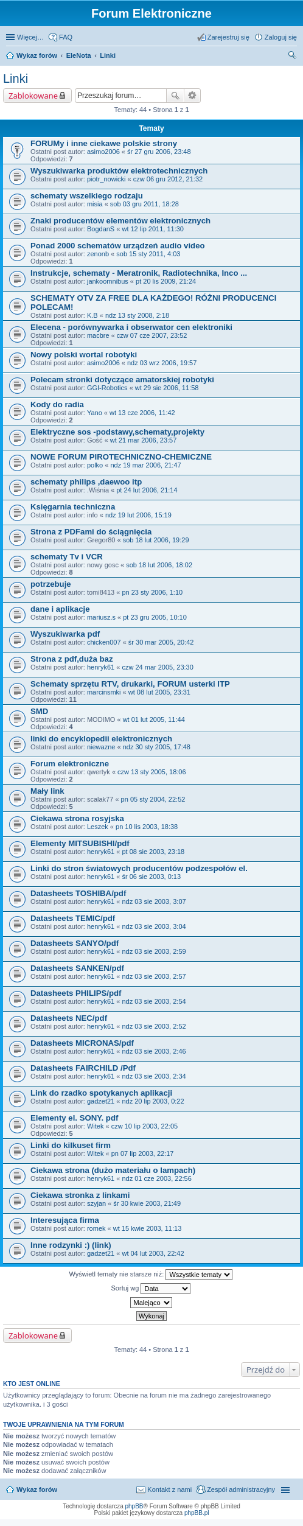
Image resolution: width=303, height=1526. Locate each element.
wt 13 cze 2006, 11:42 (142, 412)
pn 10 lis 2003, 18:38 (147, 826)
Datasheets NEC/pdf (68, 1018)
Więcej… (30, 37)
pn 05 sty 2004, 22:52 (153, 799)
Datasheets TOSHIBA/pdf (78, 893)
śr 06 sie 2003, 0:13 (151, 876)
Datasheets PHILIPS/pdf (76, 993)
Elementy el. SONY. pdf (74, 1117)
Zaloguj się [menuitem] (281, 37)
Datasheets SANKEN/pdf (77, 968)
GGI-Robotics (107, 387)
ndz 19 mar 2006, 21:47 (145, 465)
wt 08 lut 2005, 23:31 (159, 692)
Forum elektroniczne (69, 763)
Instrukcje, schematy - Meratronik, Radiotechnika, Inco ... (138, 273)
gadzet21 (100, 1101)
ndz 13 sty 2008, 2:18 (137, 315)
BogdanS (100, 229)
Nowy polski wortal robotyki (83, 354)
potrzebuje (50, 584)
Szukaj (175, 95)
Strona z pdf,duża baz (71, 658)
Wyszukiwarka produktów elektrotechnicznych (118, 170)
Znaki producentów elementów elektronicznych (120, 220)
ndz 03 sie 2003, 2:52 (154, 1026)
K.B (92, 315)
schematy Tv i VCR (66, 556)
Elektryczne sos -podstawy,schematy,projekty (117, 431)
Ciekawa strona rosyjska (77, 818)
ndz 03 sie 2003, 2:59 (154, 951)
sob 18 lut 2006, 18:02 (159, 565)
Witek (95, 1126)
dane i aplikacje (60, 609)
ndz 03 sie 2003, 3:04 (154, 926)
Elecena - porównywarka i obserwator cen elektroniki (131, 327)
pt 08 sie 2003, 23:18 (153, 851)
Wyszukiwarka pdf (65, 634)
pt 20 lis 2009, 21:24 (166, 281)
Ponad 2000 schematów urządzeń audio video (117, 245)
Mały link (47, 791)
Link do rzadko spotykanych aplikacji (101, 1092)
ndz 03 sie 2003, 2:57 (154, 976)
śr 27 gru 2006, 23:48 (159, 151)
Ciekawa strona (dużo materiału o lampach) (112, 1170)
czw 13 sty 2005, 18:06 (151, 771)
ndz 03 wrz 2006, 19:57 (162, 362)
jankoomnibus (107, 281)
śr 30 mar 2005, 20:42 (161, 642)
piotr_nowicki (106, 179)
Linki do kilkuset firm (70, 1145)
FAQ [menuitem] (65, 37)
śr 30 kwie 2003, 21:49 (147, 1203)
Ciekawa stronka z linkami (80, 1195)
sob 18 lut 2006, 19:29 (156, 540)
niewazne (101, 747)
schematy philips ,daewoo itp (86, 481)
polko (95, 465)
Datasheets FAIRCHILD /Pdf (83, 1068)
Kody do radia (57, 404)
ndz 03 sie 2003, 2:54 (154, 1001)
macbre (98, 335)
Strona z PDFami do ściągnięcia (91, 531)
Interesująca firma (64, 1220)
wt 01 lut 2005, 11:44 (154, 719)
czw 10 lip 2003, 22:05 (144, 1126)
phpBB (134, 1506)
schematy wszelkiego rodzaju (86, 195)
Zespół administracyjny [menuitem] (241, 1489)
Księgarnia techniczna (72, 506)
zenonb (98, 253)
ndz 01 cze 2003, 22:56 (156, 1178)
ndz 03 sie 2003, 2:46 (154, 1051)
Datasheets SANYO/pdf (74, 943)
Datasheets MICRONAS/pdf (82, 1043)
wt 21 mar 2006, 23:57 (143, 440)
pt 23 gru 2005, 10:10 (155, 617)
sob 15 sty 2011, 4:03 (148, 253)
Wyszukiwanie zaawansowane (192, 95)
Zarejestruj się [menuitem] (228, 37)
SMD (39, 711)
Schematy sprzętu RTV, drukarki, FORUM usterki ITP (130, 683)
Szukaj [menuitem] (292, 56)
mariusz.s (101, 617)
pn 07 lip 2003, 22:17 (142, 1153)
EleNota (78, 55)
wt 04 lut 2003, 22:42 (153, 1253)
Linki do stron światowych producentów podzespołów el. (139, 868)
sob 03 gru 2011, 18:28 (144, 204)
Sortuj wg (151, 1288)
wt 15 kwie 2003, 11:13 (147, 1228)
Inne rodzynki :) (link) (70, 1245)
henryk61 (100, 667)
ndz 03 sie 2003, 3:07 (154, 901)
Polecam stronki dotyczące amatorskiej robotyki (122, 379)
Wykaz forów (36, 55)
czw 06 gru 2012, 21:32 (168, 179)
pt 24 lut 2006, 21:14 (146, 490)
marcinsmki (104, 692)
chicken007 (104, 642)
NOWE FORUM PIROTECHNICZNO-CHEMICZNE (121, 456)
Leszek (97, 826)
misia (95, 204)
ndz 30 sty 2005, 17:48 (156, 747)
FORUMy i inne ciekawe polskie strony (103, 143)
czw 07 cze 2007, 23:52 (152, 335)
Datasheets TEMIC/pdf (72, 918)
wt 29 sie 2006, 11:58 (167, 387)
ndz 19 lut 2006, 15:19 (138, 515)
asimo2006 (103, 151)
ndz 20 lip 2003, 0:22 (153, 1101)
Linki (108, 55)
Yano (94, 412)
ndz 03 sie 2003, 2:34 (154, 1076)
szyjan (96, 1203)
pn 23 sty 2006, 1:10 (152, 592)
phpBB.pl (196, 1513)
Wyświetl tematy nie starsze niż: (151, 1274)
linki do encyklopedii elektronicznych (101, 738)
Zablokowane (33, 95)
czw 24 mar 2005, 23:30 (157, 667)
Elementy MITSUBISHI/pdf (80, 843)
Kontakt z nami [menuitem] (169, 1489)
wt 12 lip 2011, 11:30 (153, 229)
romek (96, 1228)
